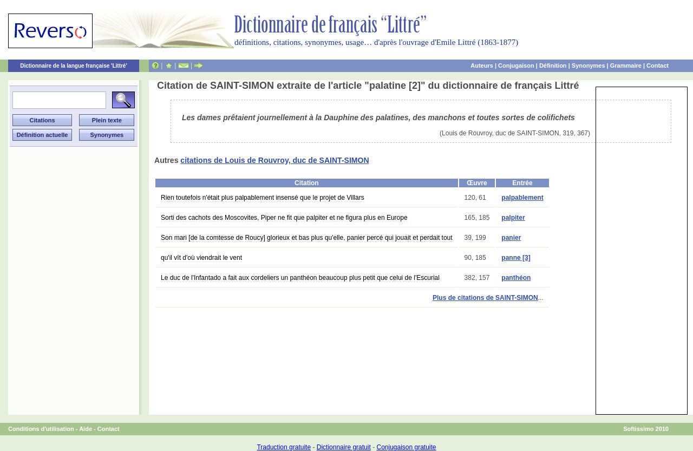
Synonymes (588, 65)
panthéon (516, 278)
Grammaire (626, 65)
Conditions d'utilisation (41, 429)
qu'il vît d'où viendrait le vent (201, 258)
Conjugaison (516, 65)
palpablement (522, 197)
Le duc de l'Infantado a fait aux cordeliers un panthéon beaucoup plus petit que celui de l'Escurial (300, 278)
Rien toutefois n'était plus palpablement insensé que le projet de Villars (262, 197)
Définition (553, 65)
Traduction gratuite (284, 447)
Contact (657, 65)
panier (511, 237)
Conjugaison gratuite (406, 447)
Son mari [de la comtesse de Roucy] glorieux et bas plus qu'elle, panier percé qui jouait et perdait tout (307, 237)
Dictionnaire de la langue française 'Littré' (73, 66)
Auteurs (481, 65)
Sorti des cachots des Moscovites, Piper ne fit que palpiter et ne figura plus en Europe (284, 217)
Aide (85, 429)
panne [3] (515, 258)
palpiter (513, 217)
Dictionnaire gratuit (344, 447)
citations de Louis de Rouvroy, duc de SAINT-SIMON (274, 160)
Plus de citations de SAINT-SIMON (485, 298)
